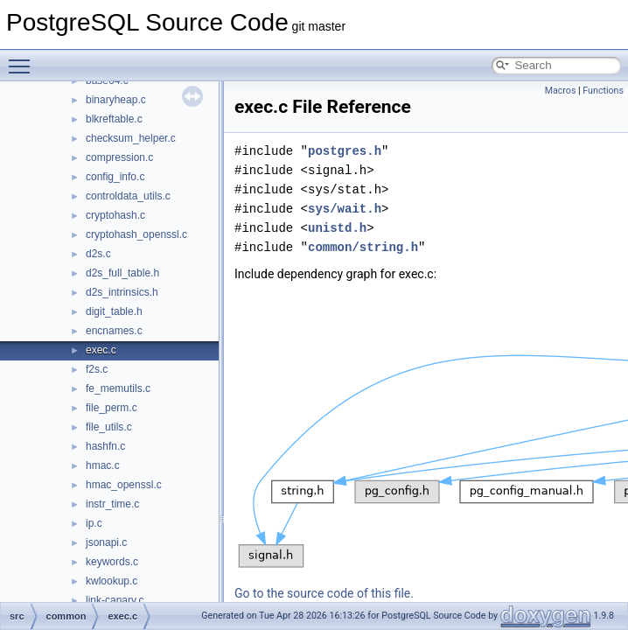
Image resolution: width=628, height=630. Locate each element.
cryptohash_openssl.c (136, 234)
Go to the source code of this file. (324, 593)
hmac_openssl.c (124, 485)
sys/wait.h (344, 208)
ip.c (94, 523)
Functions (603, 90)
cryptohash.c (115, 215)
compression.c (119, 157)
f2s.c (97, 369)
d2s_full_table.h (122, 273)
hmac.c (103, 465)
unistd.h (337, 228)
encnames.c (114, 331)
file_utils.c (109, 427)
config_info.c (115, 177)
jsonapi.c (106, 542)
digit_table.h (114, 311)
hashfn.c (105, 446)
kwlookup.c (111, 581)
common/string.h (363, 247)
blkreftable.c (114, 119)
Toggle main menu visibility (23, 58)
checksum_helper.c (131, 138)
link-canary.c (114, 600)
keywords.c (112, 562)
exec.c (101, 350)
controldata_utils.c (128, 196)
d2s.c (98, 254)
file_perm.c (111, 408)
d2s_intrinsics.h (122, 292)
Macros (560, 90)
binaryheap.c (116, 100)
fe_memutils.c (118, 388)
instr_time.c (112, 504)
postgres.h (344, 151)
